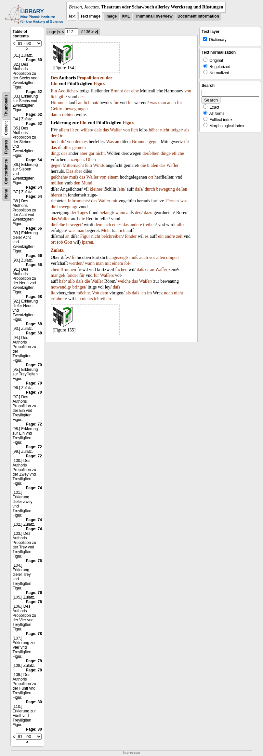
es (86, 141)
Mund (86, 183)
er (147, 269)
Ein (54, 83)
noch (168, 292)
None (6, 194)
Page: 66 (34, 228)
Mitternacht (73, 165)
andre (170, 236)
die (143, 165)
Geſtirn (57, 108)
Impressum (131, 752)
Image (111, 16)
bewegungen (76, 108)
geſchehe (59, 177)
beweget (74, 224)
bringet (78, 287)
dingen (172, 257)
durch (150, 189)
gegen (154, 141)
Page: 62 (34, 91)
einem (113, 177)
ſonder (131, 236)
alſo (180, 224)
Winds (99, 165)
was (153, 102)
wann (120, 212)
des (81, 96)
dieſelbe (58, 224)
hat (94, 102)
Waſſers (107, 275)
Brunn (116, 90)
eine (135, 90)
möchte (83, 292)
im (149, 292)
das (106, 130)
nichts (87, 298)
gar (92, 153)
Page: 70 (34, 365)
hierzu (56, 195)
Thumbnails (6, 105)
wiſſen (86, 130)
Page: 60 (34, 60)
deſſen (181, 189)
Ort (61, 135)
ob (61, 242)
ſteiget (176, 130)
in (65, 195)
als (187, 130)
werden (75, 263)
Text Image (90, 16)
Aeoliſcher (67, 90)
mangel (57, 275)
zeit (179, 236)
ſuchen (121, 269)
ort (150, 177)
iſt (72, 130)
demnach (103, 224)
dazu (148, 212)
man (162, 102)
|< (58, 32)
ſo (73, 257)
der (109, 77)
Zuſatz (57, 250)
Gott (68, 242)
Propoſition (88, 77)
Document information (198, 16)
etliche (178, 153)
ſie (53, 292)
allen (160, 257)
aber (83, 153)
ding (55, 153)
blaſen (152, 165)
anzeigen (76, 159)
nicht (164, 130)
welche (124, 281)
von (187, 90)
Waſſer (116, 130)
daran (56, 114)
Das (69, 171)
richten (68, 114)
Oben (91, 159)
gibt (62, 96)
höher (154, 130)
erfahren (58, 298)
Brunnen (140, 141)
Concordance (6, 171)
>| (96, 32)
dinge (166, 153)
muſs (73, 177)
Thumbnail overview (153, 16)
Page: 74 (34, 488)
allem (64, 130)
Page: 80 (34, 702)
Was (110, 141)
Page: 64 (34, 160)
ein (161, 236)
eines (117, 224)
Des (54, 77)
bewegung (165, 189)
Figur (99, 83)
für (116, 102)
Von (95, 292)
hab (62, 281)
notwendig (60, 287)
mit (115, 200)
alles (67, 147)
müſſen (57, 183)
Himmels (59, 102)
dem (79, 141)
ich (122, 230)
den (77, 183)
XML (126, 16)
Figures (6, 147)
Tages (82, 212)
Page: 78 (34, 633)
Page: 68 (34, 296)
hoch (55, 141)
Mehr (106, 230)
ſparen (87, 242)
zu (102, 77)
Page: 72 (34, 424)
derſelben (150, 153)
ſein (88, 165)
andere (136, 224)
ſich (54, 96)
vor (152, 257)
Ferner (172, 200)
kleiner (96, 189)
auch (171, 102)
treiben (149, 224)
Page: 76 (34, 561)
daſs (98, 130)
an (80, 102)
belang (105, 212)
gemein (78, 147)
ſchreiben (102, 298)
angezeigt (118, 257)
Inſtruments (78, 200)
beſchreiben (112, 236)
